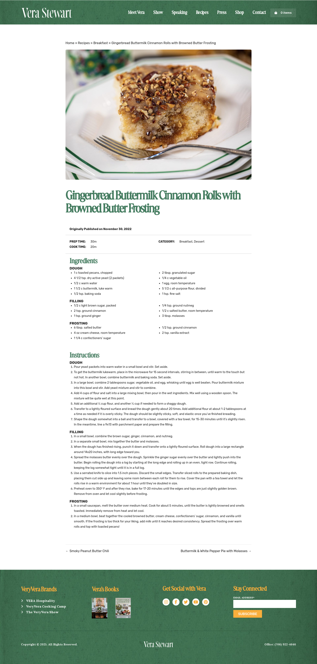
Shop (239, 12)
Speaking (179, 12)
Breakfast (100, 43)
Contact (259, 12)
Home (70, 43)
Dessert (199, 241)
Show (158, 12)
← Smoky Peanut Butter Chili (87, 551)
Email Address (243, 597)
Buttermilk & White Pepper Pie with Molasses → (216, 551)
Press (221, 12)
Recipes (202, 12)
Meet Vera (136, 12)
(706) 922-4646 (285, 644)
